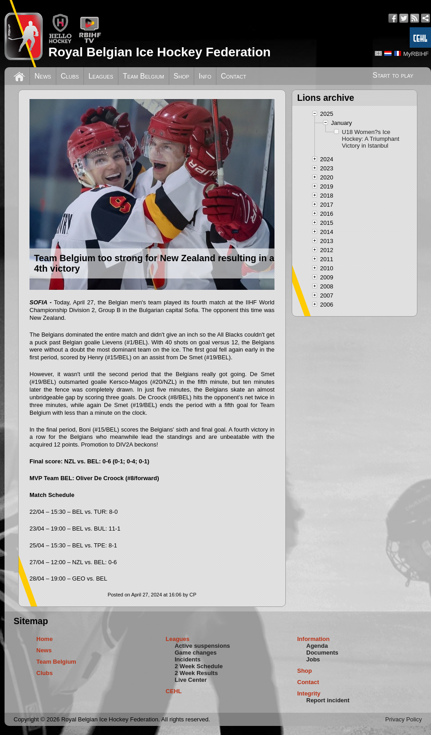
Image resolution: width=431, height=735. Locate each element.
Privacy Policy (403, 719)
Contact (233, 76)
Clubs (70, 76)
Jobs (313, 659)
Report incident (327, 700)
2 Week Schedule (199, 666)
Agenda (317, 645)
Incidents (188, 659)
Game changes (196, 652)
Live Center (191, 679)
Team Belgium (143, 76)
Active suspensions (202, 645)
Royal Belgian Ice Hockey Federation (159, 52)
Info (205, 76)
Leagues (100, 76)
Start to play (392, 75)
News (42, 76)
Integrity (308, 693)
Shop (182, 76)
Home (44, 639)
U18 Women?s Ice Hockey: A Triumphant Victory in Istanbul (370, 139)
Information (313, 639)
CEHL (173, 691)
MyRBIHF (416, 53)
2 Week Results (196, 673)
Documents (322, 652)
